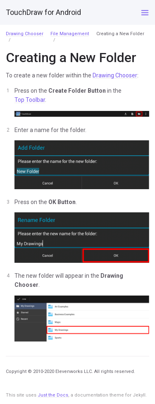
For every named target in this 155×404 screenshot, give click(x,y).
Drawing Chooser (24, 33)
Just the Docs (53, 395)
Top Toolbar (29, 99)
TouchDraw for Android (43, 12)
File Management (69, 33)
